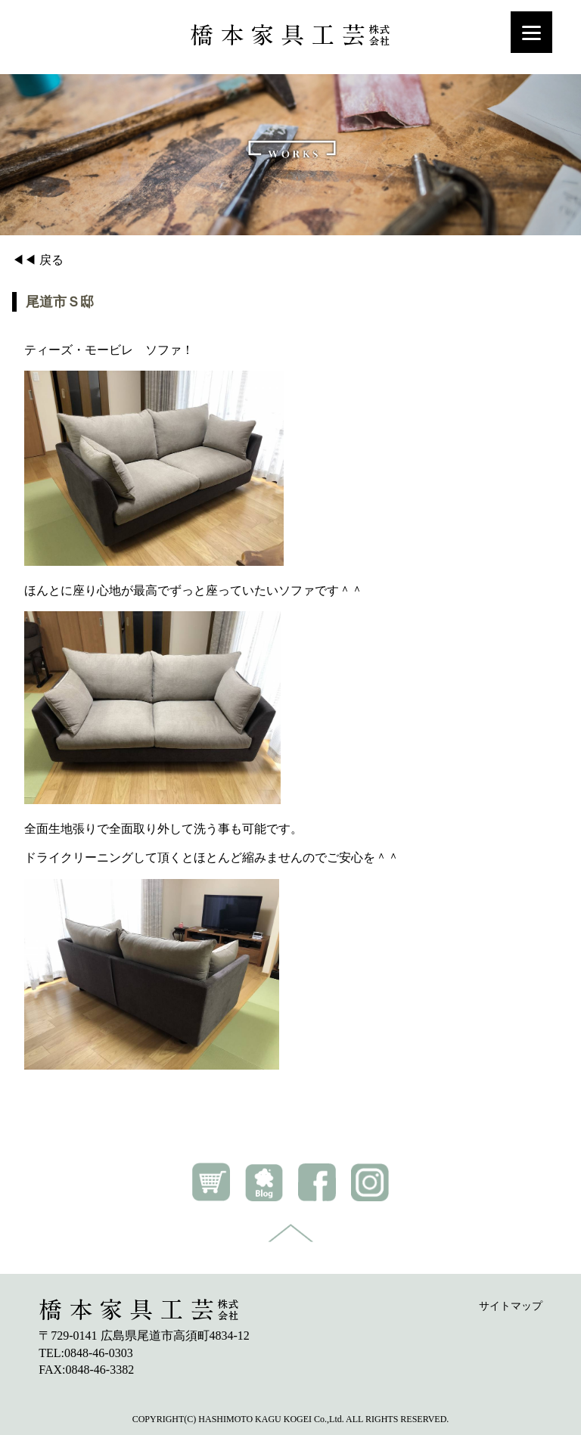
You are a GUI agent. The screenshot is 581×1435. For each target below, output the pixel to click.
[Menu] (531, 32)
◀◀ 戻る (38, 259)
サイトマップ (510, 1306)
